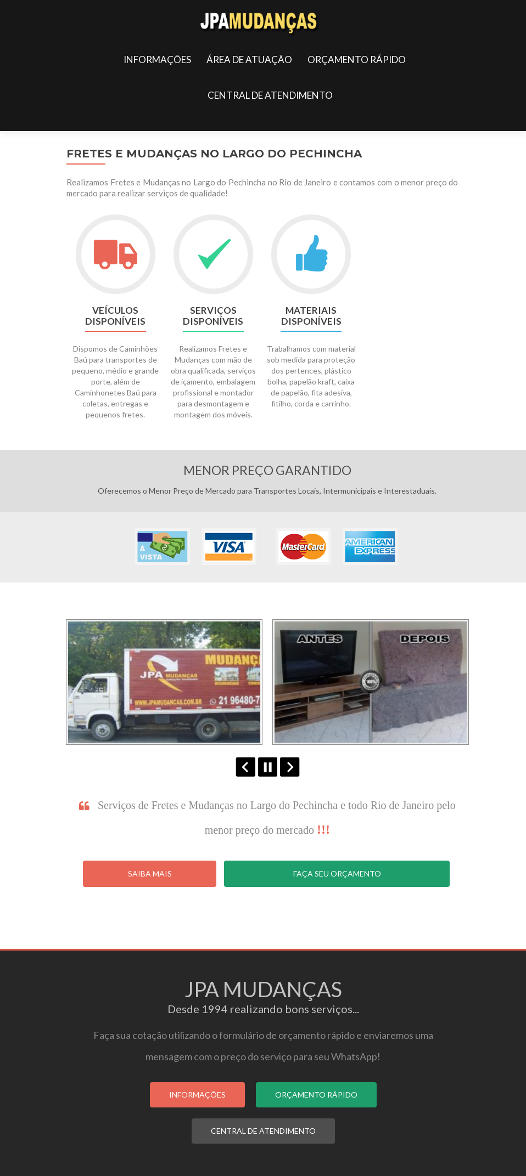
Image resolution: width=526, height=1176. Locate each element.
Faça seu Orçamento (337, 873)
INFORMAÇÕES (157, 59)
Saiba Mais (150, 873)
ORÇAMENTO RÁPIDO (356, 59)
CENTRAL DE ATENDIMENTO (270, 95)
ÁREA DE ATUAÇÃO (249, 59)
